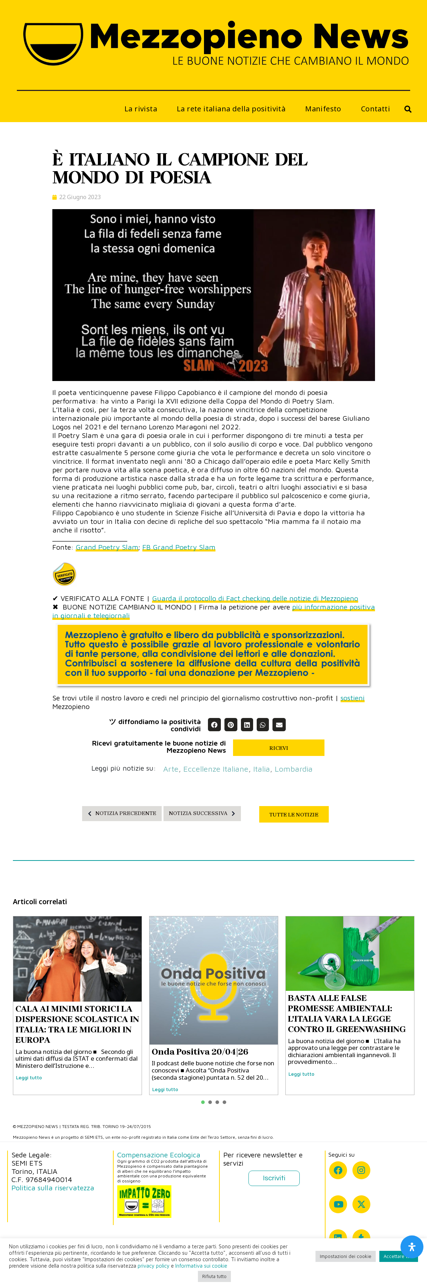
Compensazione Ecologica (158, 1155)
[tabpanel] (77, 1005)
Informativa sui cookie (201, 1266)
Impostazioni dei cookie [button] (345, 1256)
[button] (214, 724)
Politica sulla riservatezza (52, 1188)
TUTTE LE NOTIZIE (293, 814)
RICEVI (278, 748)
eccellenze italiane (215, 768)
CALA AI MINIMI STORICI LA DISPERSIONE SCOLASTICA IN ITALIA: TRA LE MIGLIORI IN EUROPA (77, 1024)
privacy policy (154, 1266)
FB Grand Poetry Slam (178, 547)
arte (171, 768)
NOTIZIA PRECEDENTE (120, 813)
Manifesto (323, 109)
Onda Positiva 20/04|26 (200, 1052)
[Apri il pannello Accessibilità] (411, 1246)
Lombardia (294, 768)
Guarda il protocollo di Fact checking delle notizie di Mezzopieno (255, 598)
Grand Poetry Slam (107, 547)
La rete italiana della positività (231, 109)
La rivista (140, 109)
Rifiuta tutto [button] (214, 1276)
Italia (261, 768)
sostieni (353, 698)
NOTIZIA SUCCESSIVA (204, 813)
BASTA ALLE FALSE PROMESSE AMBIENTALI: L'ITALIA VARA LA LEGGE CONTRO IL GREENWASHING (347, 1013)
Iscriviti (274, 1178)
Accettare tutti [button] (399, 1256)
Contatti (375, 109)
